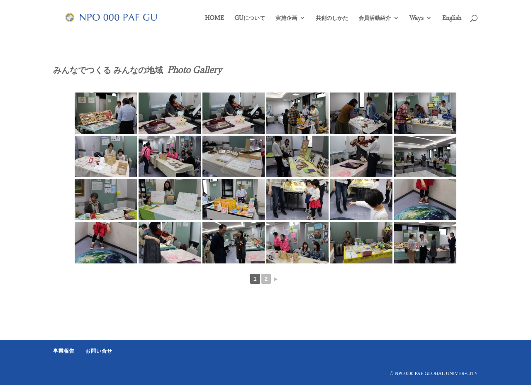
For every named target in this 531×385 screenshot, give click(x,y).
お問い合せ (98, 351)
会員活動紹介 (374, 18)
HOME (214, 18)
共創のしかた (332, 18)
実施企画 (286, 18)
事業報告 (64, 351)
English (451, 18)
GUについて (249, 18)
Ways (416, 18)
